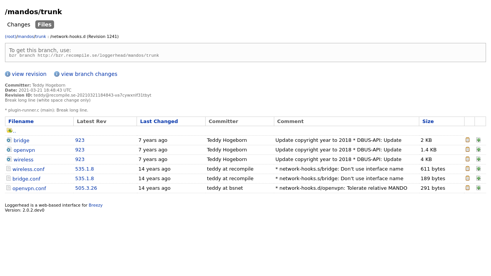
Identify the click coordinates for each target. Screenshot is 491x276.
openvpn (24, 151)
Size (428, 122)
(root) (10, 36)
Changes (18, 24)
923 (80, 141)
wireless (23, 161)
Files (45, 24)
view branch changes (89, 75)
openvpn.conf (29, 189)
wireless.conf (28, 170)
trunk (40, 36)
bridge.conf (26, 180)
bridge (21, 142)
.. (11, 132)
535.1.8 (84, 170)
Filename (21, 122)
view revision (29, 75)
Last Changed (159, 122)
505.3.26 (86, 189)
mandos (26, 36)
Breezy (95, 206)
